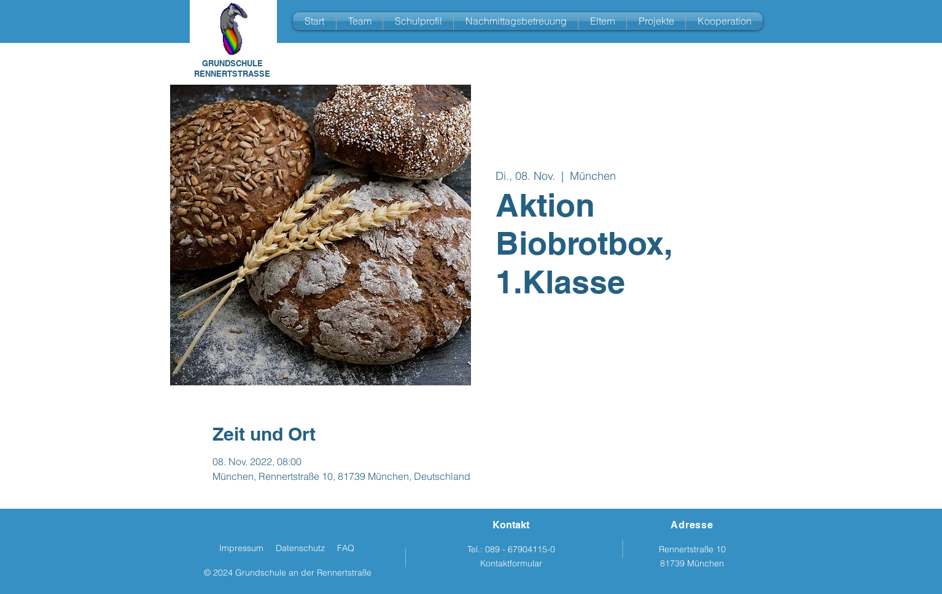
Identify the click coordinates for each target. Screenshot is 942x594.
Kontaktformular (511, 563)
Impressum (241, 548)
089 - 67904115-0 (520, 549)
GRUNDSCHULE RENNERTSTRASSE (232, 68)
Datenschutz (300, 548)
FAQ (345, 548)
